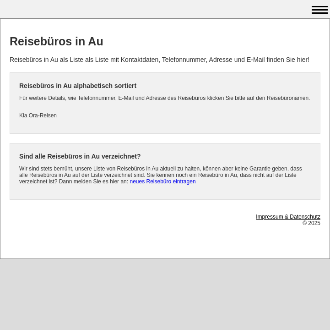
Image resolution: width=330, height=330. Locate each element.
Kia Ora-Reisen (38, 115)
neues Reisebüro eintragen (162, 181)
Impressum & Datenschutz (288, 217)
